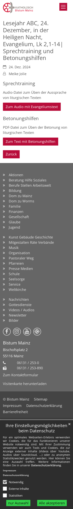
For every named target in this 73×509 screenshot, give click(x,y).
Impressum (9, 470)
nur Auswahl (18, 503)
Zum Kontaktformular (20, 375)
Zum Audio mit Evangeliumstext (32, 106)
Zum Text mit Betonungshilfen (30, 141)
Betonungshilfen (21, 118)
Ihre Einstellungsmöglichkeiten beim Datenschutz (36, 428)
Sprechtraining (19, 83)
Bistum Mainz (16, 342)
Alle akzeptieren (52, 503)
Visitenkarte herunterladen (25, 383)
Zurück (11, 154)
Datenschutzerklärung (46, 465)
